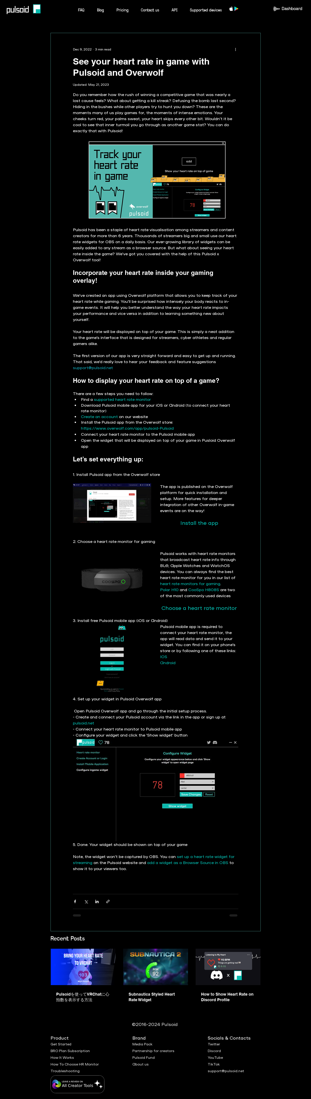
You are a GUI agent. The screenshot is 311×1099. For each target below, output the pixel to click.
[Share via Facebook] (75, 901)
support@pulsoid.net (226, 1071)
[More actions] (235, 49)
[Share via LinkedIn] (97, 901)
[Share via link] (108, 901)
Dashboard (292, 9)
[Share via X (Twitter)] (86, 901)
